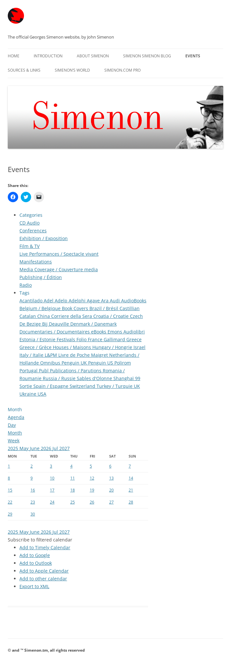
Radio (25, 285)
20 (111, 490)
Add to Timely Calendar (44, 547)
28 (131, 502)
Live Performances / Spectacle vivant (58, 254)
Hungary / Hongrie (112, 347)
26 (92, 502)
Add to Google (34, 555)
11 (72, 478)
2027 (64, 448)
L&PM (51, 355)
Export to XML (34, 586)
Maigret (100, 355)
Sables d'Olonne (95, 378)
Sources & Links (24, 70)
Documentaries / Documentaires (55, 332)
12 (92, 478)
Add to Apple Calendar (44, 571)
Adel (49, 300)
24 (52, 502)
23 (32, 502)
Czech (136, 316)
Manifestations (35, 262)
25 (72, 502)
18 (72, 490)
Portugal (29, 370)
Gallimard (115, 339)
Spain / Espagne (51, 386)
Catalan (28, 316)
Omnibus (51, 363)
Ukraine (28, 394)
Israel (139, 347)
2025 (13, 448)
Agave (94, 300)
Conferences (33, 230)
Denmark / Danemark (93, 324)
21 (131, 490)
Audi (115, 300)
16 (32, 490)
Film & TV (29, 246)
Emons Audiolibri (126, 332)
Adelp (62, 300)
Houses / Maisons (72, 347)
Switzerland (83, 386)
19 (92, 490)
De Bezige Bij (34, 324)
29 (10, 514)
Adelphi (78, 300)
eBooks (99, 332)
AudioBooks (133, 300)
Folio (82, 339)
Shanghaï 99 (126, 378)
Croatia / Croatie (111, 316)
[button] (40, 540)
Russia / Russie (60, 378)
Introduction (48, 56)
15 (10, 490)
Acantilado (31, 300)
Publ (44, 370)
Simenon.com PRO (122, 70)
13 (111, 478)
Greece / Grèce (36, 347)
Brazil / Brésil (104, 308)
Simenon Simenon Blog (147, 56)
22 (10, 502)
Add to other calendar (43, 578)
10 (52, 478)
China (44, 316)
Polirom (122, 363)
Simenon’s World (72, 70)
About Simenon (93, 56)
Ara (105, 300)
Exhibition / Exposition (43, 238)
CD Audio (29, 223)
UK (137, 386)
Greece (134, 339)
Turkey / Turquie (115, 386)
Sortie (26, 386)
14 (131, 478)
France (96, 339)
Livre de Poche (74, 355)
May (24, 448)
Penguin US (101, 363)
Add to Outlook (35, 563)
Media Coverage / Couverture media (58, 269)
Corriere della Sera (72, 316)
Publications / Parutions (76, 370)
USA (42, 394)
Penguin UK (75, 363)
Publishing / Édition (40, 277)
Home (13, 56)
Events (192, 56)
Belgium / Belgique (40, 308)
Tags (24, 293)
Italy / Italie (32, 355)
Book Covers (75, 308)
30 (32, 514)
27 (111, 502)
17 (52, 490)
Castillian (130, 308)
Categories (30, 215)
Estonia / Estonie (38, 339)
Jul (55, 448)
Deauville (59, 324)
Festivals (66, 339)
